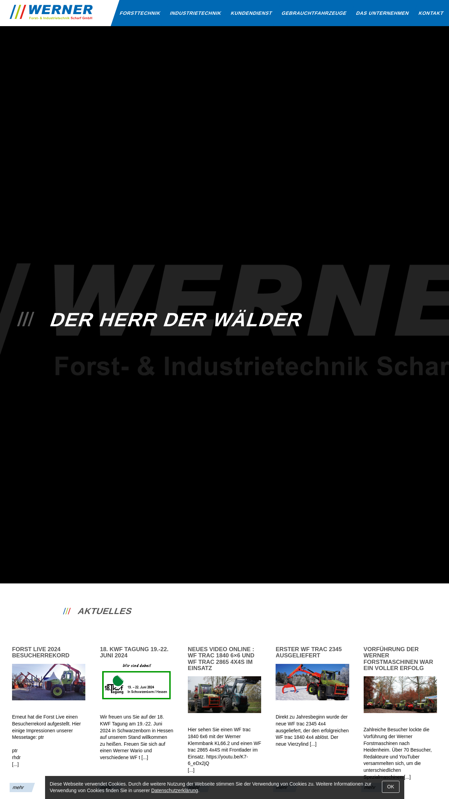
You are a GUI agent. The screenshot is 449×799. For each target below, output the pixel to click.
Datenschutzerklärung (174, 790)
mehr (18, 787)
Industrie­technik (195, 13)
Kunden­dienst (251, 13)
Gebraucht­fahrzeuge (314, 13)
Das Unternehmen (382, 13)
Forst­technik (140, 13)
